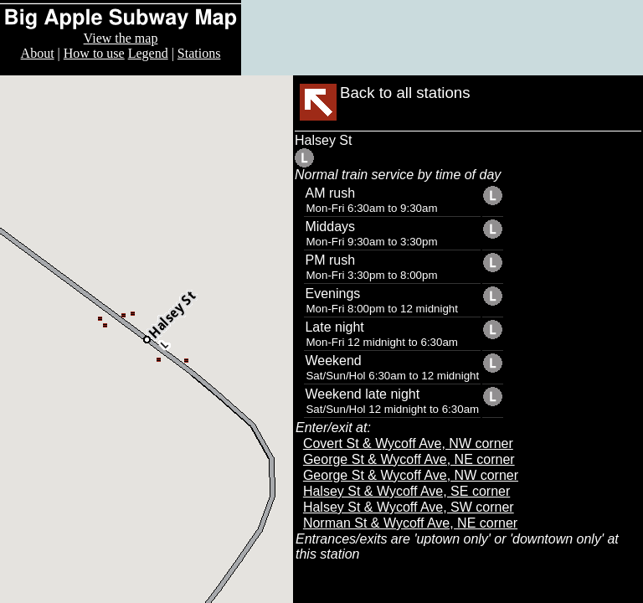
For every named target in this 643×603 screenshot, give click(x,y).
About (37, 53)
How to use (94, 53)
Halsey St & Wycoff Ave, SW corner (408, 507)
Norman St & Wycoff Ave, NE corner (410, 523)
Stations (199, 53)
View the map (121, 38)
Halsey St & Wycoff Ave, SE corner (406, 491)
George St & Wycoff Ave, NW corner (410, 475)
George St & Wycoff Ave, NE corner (409, 459)
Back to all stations (405, 92)
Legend (148, 53)
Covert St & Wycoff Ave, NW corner (408, 443)
